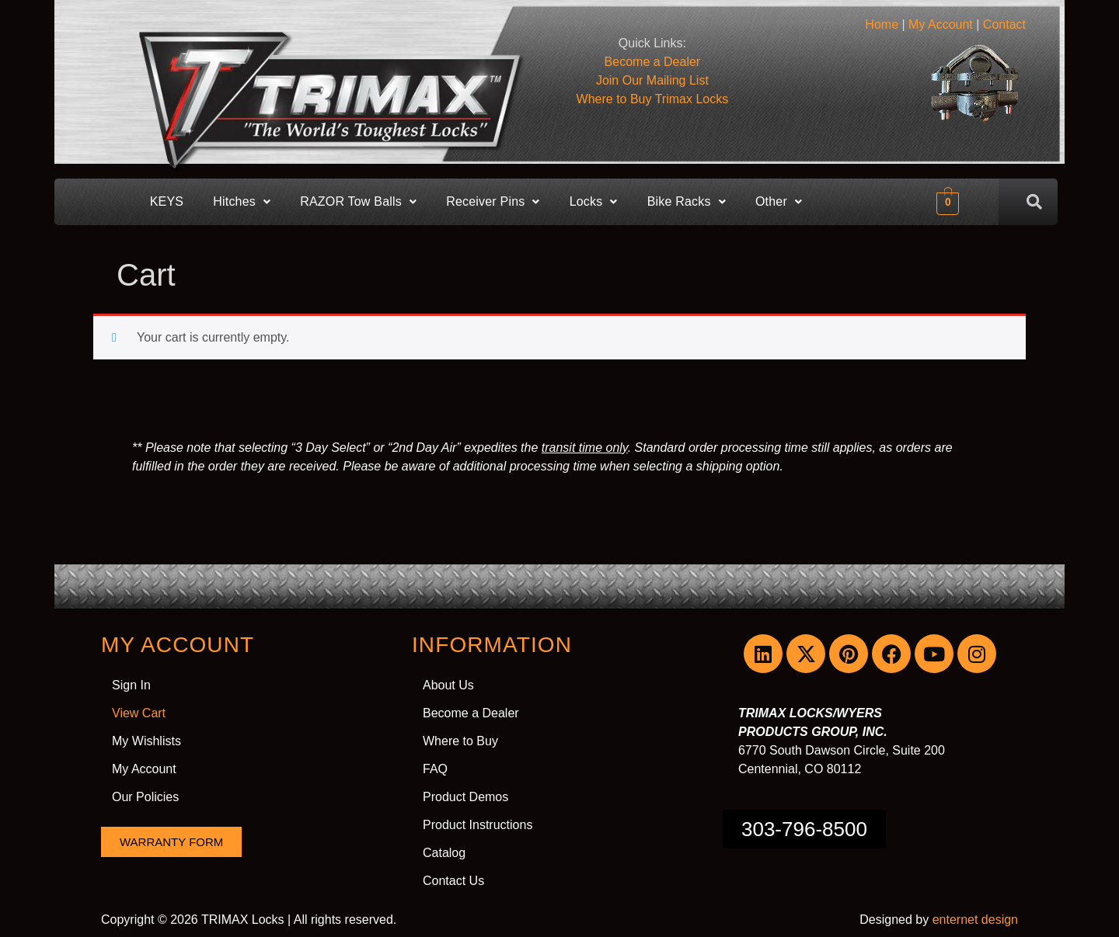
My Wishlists (146, 741)
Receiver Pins (493, 201)
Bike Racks (686, 201)
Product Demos (465, 796)
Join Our (652, 80)
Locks (594, 201)
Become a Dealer (471, 713)
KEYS (167, 201)
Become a (653, 61)
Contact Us (453, 880)
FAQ (435, 769)
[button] (241, 202)
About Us (448, 685)
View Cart (139, 713)
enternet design (975, 919)
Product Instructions (477, 824)
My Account (940, 24)
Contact (1004, 24)
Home (881, 24)
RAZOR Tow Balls (358, 201)
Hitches (241, 201)
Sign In (131, 685)
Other (778, 201)
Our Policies (145, 796)
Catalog (444, 852)
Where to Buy (653, 99)
